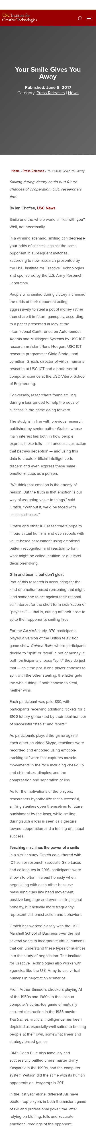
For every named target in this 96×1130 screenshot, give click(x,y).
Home (15, 171)
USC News (46, 208)
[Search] (80, 18)
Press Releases (51, 93)
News (73, 93)
